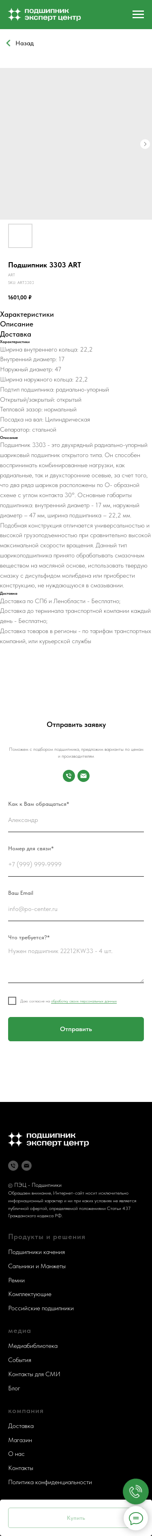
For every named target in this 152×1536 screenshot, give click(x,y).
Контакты (20, 1468)
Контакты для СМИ (34, 1374)
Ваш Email (20, 893)
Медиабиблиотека (33, 1346)
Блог (14, 1388)
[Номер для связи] (69, 776)
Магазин (20, 1440)
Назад (24, 43)
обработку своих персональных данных (84, 1000)
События (19, 1360)
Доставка (21, 1426)
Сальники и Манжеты (37, 1266)
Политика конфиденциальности (50, 1482)
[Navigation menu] (138, 15)
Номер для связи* (31, 848)
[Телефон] (13, 1166)
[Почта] (83, 776)
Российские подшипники (41, 1308)
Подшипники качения (36, 1252)
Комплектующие (29, 1294)
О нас (16, 1454)
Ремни (16, 1280)
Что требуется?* (29, 937)
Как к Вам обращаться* (38, 804)
